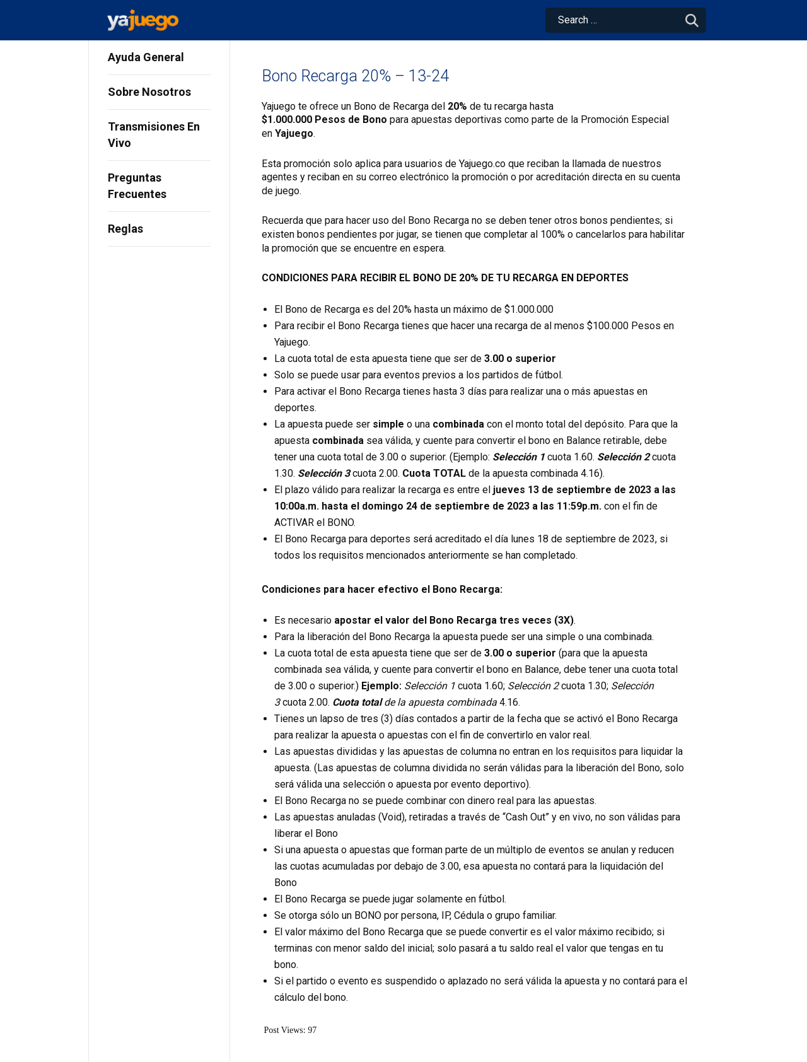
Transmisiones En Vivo (154, 134)
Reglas (125, 228)
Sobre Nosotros (149, 91)
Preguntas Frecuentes (137, 186)
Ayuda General (146, 57)
